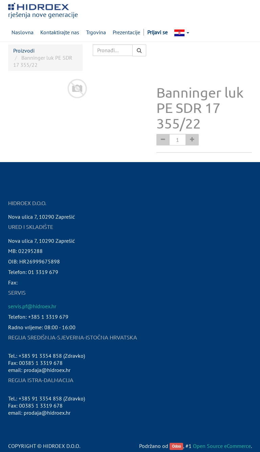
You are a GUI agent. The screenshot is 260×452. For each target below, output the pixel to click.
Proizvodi (24, 50)
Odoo (176, 446)
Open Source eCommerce (222, 446)
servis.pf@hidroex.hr (32, 306)
